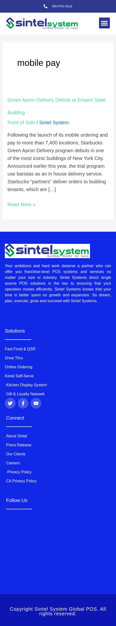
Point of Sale (21, 122)
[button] (104, 23)
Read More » (22, 204)
